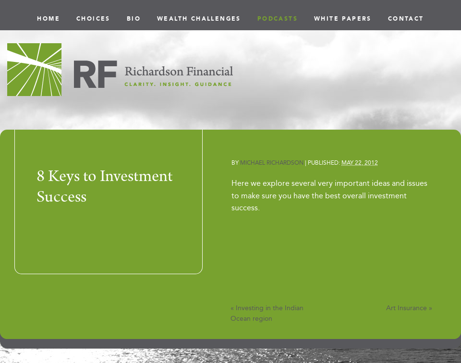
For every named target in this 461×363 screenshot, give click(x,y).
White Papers (343, 18)
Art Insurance (409, 308)
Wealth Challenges (199, 18)
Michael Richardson (271, 162)
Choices (93, 18)
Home (48, 18)
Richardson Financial (120, 69)
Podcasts (277, 18)
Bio (134, 18)
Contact (406, 18)
